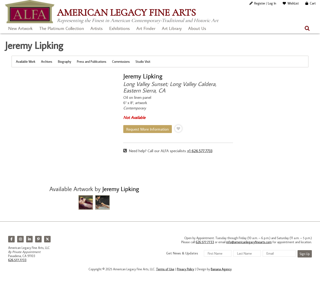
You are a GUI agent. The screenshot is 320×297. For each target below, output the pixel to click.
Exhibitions (119, 28)
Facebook (11, 239)
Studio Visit (143, 61)
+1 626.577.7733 (199, 150)
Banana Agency (221, 269)
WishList (293, 3)
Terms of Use (165, 269)
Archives (46, 61)
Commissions (121, 61)
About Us (197, 28)
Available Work (25, 61)
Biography (64, 61)
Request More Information (147, 129)
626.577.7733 (17, 260)
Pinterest (38, 239)
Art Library (172, 28)
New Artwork (20, 28)
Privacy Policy (185, 269)
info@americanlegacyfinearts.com (249, 242)
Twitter (47, 239)
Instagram (20, 239)
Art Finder (145, 28)
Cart (313, 3)
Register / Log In (265, 3)
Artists (96, 28)
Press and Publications (91, 61)
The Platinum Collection (61, 28)
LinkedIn (29, 239)
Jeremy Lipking (142, 76)
